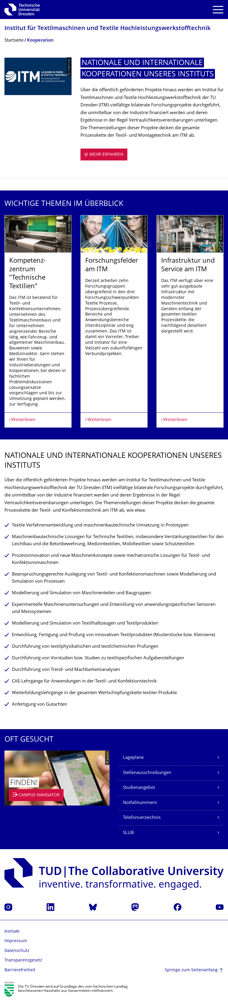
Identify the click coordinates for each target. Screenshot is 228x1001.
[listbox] (114, 321)
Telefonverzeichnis (142, 818)
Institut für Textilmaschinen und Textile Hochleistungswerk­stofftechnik (107, 28)
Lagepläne (133, 758)
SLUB (128, 833)
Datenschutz (16, 951)
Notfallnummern (140, 803)
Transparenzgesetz (23, 960)
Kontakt (12, 932)
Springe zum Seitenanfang (191, 970)
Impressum (15, 941)
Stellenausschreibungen (147, 773)
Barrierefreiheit (19, 970)
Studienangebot (139, 788)
